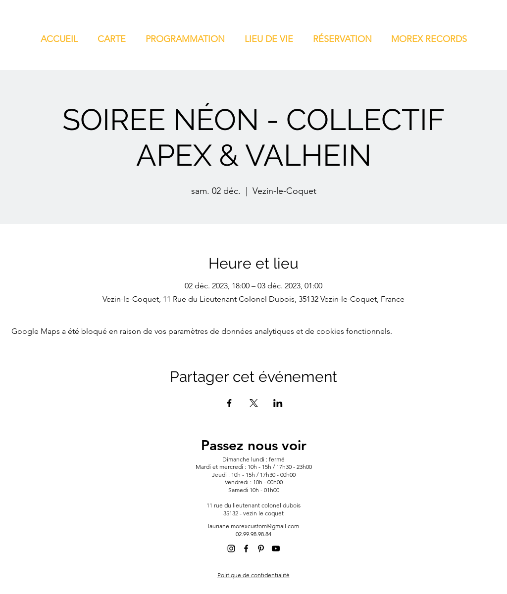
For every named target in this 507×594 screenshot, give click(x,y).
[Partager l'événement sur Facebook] (229, 403)
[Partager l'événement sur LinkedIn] (278, 403)
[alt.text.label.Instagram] (231, 548)
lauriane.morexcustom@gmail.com (253, 526)
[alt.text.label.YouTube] (276, 548)
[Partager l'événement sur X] (253, 403)
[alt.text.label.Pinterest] (261, 548)
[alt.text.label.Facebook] (246, 548)
